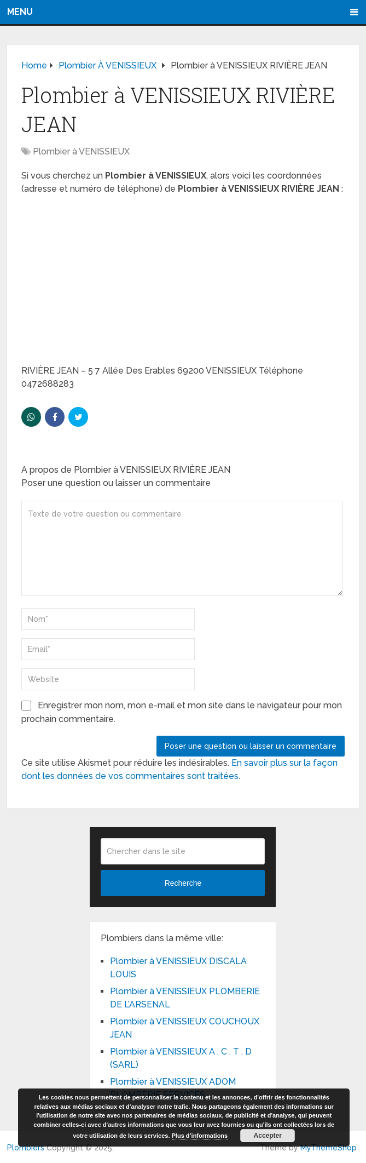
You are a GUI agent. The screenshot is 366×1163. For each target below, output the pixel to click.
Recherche (183, 883)
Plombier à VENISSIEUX (81, 151)
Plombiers (25, 1147)
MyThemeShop (328, 1147)
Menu (20, 12)
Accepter (268, 1135)
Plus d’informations (200, 1135)
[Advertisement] (183, 283)
